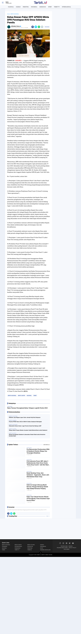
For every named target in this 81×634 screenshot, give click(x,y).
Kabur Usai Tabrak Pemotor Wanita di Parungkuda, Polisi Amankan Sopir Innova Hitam (38, 498)
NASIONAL (11, 7)
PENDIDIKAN (17, 548)
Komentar (47, 26)
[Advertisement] (63, 20)
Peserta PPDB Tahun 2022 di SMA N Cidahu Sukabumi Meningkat (25, 421)
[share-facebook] (32, 27)
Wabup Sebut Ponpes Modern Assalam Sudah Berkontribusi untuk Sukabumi (28, 430)
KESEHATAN (43, 7)
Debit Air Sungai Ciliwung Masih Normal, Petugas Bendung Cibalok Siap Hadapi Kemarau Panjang (37, 486)
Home (8, 14)
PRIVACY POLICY (72, 547)
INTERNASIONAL (66, 7)
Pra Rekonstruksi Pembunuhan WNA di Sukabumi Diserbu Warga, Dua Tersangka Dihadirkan (38, 451)
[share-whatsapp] (39, 27)
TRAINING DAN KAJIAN (45, 549)
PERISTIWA (26, 7)
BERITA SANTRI (21, 395)
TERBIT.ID (29, 549)
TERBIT (35, 395)
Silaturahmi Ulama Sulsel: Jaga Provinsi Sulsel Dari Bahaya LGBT (25, 426)
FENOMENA (34, 7)
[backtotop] (40, 553)
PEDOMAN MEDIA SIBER (62, 547)
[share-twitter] (36, 27)
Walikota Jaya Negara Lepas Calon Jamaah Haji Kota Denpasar (24, 417)
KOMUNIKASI (43, 546)
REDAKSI (70, 546)
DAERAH (18, 7)
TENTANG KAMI (64, 546)
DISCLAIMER (66, 549)
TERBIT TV (57, 7)
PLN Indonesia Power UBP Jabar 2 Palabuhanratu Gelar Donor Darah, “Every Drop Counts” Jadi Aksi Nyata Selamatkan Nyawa (38, 463)
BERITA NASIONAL (12, 395)
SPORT (50, 7)
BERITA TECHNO (31, 544)
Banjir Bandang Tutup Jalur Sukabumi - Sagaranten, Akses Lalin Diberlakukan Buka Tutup (38, 475)
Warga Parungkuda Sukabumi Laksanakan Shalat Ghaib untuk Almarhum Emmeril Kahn (27, 435)
